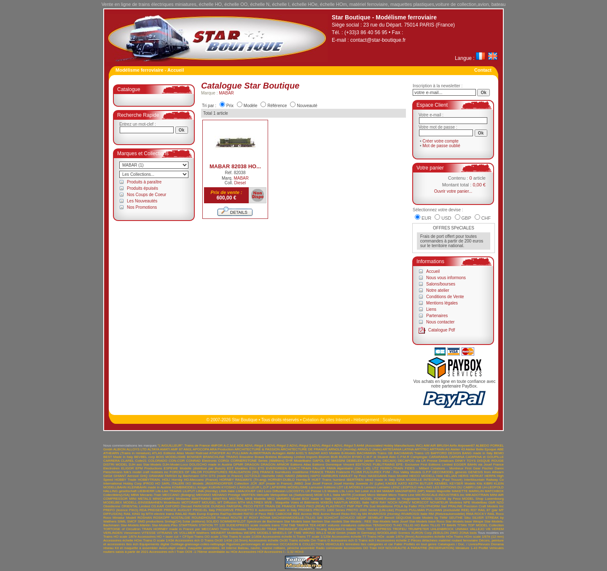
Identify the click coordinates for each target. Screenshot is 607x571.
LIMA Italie (227, 491)
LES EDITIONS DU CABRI (453, 487)
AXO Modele (330, 453)
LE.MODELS (353, 487)
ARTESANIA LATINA (398, 449)
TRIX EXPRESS (378, 529)
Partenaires (437, 315)
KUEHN (214, 487)
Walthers (202, 533)
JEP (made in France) (275, 483)
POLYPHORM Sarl (433, 506)
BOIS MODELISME (170, 457)
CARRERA (111, 461)
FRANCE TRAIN (322, 472)
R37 (473, 510)
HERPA (490, 476)
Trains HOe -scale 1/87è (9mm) (390, 537)
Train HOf (376, 548)
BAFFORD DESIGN (446, 453)
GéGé (107, 476)
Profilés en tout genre (420, 544)
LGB (478, 487)
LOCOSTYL (295, 491)
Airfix (453, 445)
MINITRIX (219, 499)
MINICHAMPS (163, 499)
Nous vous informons (446, 277)
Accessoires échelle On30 (268, 540)
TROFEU (399, 529)
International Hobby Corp (122, 483)
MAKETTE (460, 491)
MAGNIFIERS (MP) (410, 491)
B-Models (348, 453)
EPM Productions (148, 468)
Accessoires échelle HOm (122, 540)
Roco (500, 514)
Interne (231, 548)
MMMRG (283, 499)
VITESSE (148, 533)
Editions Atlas (300, 464)
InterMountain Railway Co (484, 480)
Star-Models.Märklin (135, 525)
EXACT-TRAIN (300, 468)
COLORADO (157, 461)
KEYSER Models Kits (465, 483)
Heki (439, 476)
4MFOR (217, 445)
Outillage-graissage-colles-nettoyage (197, 544)
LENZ (395, 487)
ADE (240, 445)
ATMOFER (217, 453)
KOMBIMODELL (184, 487)
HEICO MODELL (422, 476)
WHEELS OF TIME (286, 533)
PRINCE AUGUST (177, 510)
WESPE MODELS (257, 533)
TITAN (462, 525)
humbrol (339, 480)
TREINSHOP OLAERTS (296, 529)
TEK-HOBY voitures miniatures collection (340, 525)
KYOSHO (228, 487)
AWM (291, 453)
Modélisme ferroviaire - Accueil (149, 70)
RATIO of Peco (255, 514)
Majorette (444, 491)
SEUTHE (455, 518)
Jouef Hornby (344, 483)
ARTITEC (421, 449)
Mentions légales (442, 303)
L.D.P (265, 487)
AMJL (187, 449)
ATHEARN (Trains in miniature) (127, 453)
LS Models (330, 491)
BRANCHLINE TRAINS (221, 457)
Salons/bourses (440, 284)
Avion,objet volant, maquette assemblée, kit (192, 548)
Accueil (433, 271)
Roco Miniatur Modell (119, 518)
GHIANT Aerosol (126, 476)
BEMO (499, 453)
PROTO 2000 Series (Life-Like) (370, 510)
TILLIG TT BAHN (443, 525)
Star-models (333, 521)
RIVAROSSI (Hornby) (384, 514)
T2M (284, 525)
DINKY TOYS (465, 461)
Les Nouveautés (142, 201)
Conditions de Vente (445, 296)
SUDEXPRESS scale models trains (252, 525)
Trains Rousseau (233, 529)
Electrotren (111, 468)
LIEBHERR (145, 491)
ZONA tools (468, 533)
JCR (253, 483)
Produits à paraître (144, 182)
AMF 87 (177, 449)
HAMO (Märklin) (297, 476)
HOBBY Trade (126, 480)
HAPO (315, 476)
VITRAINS (164, 533)
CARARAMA (438, 457)
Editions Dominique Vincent (333, 464)
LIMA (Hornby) (207, 491)
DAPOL (318, 461)
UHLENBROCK (442, 529)
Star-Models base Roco (427, 521)
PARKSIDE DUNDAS (209, 506)
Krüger (203, 487)
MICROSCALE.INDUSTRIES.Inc (439, 495)
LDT (340, 487)
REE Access (302, 514)
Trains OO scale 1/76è (211, 537)
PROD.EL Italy (204, 510)
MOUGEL (209, 502)
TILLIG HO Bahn (416, 525)
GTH (203, 476)
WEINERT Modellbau (226, 533)
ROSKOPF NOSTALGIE (172, 518)
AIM (427, 445)
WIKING (309, 533)
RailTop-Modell (231, 514)
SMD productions (151, 521)
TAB (292, 525)
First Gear (473, 468)
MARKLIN (476, 491)
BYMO (357, 457)
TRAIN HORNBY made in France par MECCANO (180, 529)
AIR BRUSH (439, 445)
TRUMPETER (418, 529)
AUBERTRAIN (260, 453)
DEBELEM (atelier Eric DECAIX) (371, 461)
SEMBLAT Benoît (381, 518)
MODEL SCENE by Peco (440, 499)
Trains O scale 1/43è (158, 540)
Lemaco (370, 487)
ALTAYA (153, 449)
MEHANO (203, 495)
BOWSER (194, 457)
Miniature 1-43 (467, 548)
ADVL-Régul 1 (255, 445)
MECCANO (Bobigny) (178, 495)
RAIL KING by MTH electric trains (149, 514)
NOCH (392, 502)
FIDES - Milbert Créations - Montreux (434, 468)
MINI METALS (140, 499)
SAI (319, 518)
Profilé (483, 548)
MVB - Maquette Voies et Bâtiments (291, 502)
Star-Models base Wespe (464, 521)
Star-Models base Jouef (390, 521)
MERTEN (249, 495)
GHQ (144, 476)
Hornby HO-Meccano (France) (195, 480)
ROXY (254, 518)
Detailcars (446, 461)
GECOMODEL (443, 472)
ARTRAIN (437, 449)
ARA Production (222, 449)
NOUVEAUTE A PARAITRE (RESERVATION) (419, 548)
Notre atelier (437, 290)
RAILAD (181, 514)
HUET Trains (321, 480)
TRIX (361, 529)
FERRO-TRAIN (391, 468)
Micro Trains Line (401, 495)
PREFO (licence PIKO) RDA (124, 510)
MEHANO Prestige (226, 495)
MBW (135, 495)
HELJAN (450, 476)
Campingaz (419, 457)
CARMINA (456, 457)
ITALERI (178, 483)
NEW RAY (378, 502)
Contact (483, 70)
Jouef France (322, 483)
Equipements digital (154, 544)
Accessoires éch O (189, 540)
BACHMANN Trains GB (375, 453)
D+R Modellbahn (299, 461)
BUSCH (345, 457)
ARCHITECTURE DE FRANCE (304, 449)
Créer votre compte (440, 141)
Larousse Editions (322, 487)
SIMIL (122, 521)
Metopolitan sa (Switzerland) (291, 495)
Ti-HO (397, 525)
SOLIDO (212, 521)
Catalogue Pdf (441, 330)
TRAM (272, 529)
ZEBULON (441, 533)
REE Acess (321, 514)
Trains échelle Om (302, 540)
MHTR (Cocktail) (353, 495)
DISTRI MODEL (115, 464)
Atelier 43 (458, 449)
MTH (241, 502)
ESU (252, 468)
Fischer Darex (493, 468)
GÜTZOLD (252, 476)
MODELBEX (112, 502)
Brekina (271, 457)
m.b (373, 491)
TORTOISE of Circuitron (121, 529)
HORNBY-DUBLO (281, 480)
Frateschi (343, 472)
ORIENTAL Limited (135, 506)
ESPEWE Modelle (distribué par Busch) (194, 468)
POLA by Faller (405, 506)
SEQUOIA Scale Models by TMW (422, 518)
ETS (261, 468)
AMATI (165, 449)
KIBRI (488, 483)
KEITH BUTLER (420, 483)
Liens (431, 309)
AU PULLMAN (237, 453)
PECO (248, 506)
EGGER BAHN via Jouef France (479, 464)
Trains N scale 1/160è (245, 537)
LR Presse (314, 491)
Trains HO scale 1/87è (120, 537)
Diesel (240, 182)
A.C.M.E (229, 445)
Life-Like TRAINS (169, 491)
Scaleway (392, 419)
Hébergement (366, 419)
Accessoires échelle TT (349, 537)
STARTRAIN (188, 525)
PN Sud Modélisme (378, 506)
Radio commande (329, 548)
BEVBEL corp (144, 457)
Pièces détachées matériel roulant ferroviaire (444, 540)
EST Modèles (237, 468)
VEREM (498, 529)
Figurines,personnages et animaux (252, 544)
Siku (467, 518)
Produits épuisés (142, 188)
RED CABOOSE (279, 514)
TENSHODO (382, 525)
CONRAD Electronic (201, 461)
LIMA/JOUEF (245, 491)
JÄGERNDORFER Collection (227, 483)
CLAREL (127, 461)
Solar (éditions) (194, 521)
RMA (469, 514)
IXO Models (194, 483)
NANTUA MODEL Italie (351, 502)
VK (175, 533)
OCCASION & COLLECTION (302, 544)
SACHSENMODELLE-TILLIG (293, 518)
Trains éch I (367, 540)
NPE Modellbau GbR (479, 502)
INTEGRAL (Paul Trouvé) (443, 480)
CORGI (223, 461)
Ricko (345, 514)
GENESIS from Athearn (486, 472)
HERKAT (476, 476)
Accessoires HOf (250, 552)
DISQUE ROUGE (490, 461)
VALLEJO (477, 529)
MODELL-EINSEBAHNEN (142, 502)
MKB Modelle (255, 499)
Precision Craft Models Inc (484, 506)
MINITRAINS (201, 499)
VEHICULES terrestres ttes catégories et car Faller (364, 544)
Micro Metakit (377, 495)
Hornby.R (303, 480)
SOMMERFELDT (233, 521)
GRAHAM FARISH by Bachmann (174, 476)
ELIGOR (127, 468)
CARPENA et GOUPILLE (484, 457)
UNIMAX (461, 529)
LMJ (260, 491)
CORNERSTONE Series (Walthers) (258, 461)
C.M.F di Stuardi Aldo (379, 457)
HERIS (463, 476)
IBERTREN (354, 480)
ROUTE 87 (239, 518)
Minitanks (183, 499)
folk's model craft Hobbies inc (146, 472)
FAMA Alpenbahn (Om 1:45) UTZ (353, 468)
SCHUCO (347, 518)
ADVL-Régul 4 (322, 445)
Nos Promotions (142, 207)
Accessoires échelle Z (393, 540)
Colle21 (141, 461)
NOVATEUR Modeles (446, 502)
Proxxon (401, 510)
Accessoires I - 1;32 (279, 552)
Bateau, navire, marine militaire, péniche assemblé (276, 548)
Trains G (323, 540)
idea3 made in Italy (380, 480)
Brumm (324, 457)
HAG (279, 476)
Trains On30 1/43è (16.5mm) (226, 540)
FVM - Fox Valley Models (402, 472)
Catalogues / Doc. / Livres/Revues (464, 544)
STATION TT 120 (212, 525)
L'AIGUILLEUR (248, 487)
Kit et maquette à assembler (136, 548)
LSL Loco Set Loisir (354, 491)
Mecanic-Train (150, 495)
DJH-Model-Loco (175, 464)
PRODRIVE (225, 510)
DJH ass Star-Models (145, 464)
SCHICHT (331, 518)
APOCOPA (201, 449)
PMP (350, 506)
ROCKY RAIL (485, 514)
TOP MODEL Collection (486, 525)
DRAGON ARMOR (275, 464)
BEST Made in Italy (118, 457)
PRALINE (455, 506)
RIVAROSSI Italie (414, 514)
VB (488, 529)
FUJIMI (356, 472)
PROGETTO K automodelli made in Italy (266, 510)
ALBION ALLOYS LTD (130, 449)
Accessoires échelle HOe (434, 537)
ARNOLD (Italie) (369, 449)
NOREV (405, 502)
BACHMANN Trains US (411, 453)
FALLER (318, 468)
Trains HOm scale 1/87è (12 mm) (479, 537)
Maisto (431, 491)
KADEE (391, 483)
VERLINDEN (113, 533)
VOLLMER (187, 533)
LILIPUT (189, 491)
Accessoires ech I (162, 552)
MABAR (226, 93)
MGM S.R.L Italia (327, 495)
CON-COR (177, 461)
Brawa (259, 457)
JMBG (298, 483)
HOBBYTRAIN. (149, 480)
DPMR (239, 464)
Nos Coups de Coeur (146, 194)
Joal (308, 483)
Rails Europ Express (203, 514)
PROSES (305, 510)
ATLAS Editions (163, 453)
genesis (461, 472)
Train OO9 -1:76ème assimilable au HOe (207, 552)
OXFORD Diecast (178, 506)
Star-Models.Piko (164, 525)
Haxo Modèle (398, 476)
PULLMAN (417, 510)
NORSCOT (420, 502)
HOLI (166, 480)
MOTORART (190, 502)
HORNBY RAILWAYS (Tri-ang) (243, 480)
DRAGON (251, 464)
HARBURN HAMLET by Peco (343, 476)
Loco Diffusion (275, 491)
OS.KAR (157, 506)
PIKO (301, 506)
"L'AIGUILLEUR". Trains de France (184, 445)
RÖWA (265, 518)
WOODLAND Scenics (393, 533)
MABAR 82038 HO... (235, 166)
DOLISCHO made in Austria (210, 464)
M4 (378, 491)
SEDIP (361, 518)
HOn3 (299, 552)
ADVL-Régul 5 (345, 445)
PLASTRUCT (336, 506)
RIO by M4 (359, 514)
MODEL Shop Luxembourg (483, 499)
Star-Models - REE (357, 521)
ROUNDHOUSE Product (210, 518)
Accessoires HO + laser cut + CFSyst (165, 537)
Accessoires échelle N (278, 537)
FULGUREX (372, 472)
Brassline (246, 457)
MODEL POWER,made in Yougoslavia (390, 499)
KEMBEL (441, 483)
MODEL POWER (346, 499)
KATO (402, 483)
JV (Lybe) (376, 483)
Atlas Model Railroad (192, 453)
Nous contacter (440, 322)
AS (447, 449)
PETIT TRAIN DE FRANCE (275, 506)
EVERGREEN (276, 468)
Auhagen (278, 453)
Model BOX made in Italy (311, 499)
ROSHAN (144, 518)
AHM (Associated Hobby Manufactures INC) (390, 445)
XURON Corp (421, 533)
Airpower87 (466, 445)
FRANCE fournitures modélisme (284, 472)
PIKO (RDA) (315, 506)
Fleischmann (112, 472)
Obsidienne (111, 506)
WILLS (321, 533)
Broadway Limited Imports (297, 457)
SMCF (132, 521)
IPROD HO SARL (156, 483)
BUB (334, 457)
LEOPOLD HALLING (416, 487)
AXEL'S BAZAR (308, 453)
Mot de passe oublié (441, 145)
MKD (271, 499)
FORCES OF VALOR (185, 472)
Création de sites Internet (326, 419)
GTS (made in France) (226, 476)
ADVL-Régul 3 (300, 445)
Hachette (268, 476)
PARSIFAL (234, 506)
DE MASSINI (335, 461)
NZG (500, 502)
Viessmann (132, 533)
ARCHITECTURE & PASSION (257, 449)
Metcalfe (263, 495)
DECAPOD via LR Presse (417, 461)
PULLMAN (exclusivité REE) (447, 510)
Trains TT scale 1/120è (313, 537)
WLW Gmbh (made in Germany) (352, 533)
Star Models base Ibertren (303, 521)
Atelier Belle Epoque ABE (485, 449)
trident (350, 529)
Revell (335, 514)
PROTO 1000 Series (329, 510)
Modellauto (172, 502)
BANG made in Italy (477, 453)
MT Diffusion (227, 502)
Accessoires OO (356, 548)
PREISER (155, 510)
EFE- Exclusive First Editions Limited (424, 464)
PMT (359, 506)
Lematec (383, 487)
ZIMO (454, 533)
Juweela (361, 483)
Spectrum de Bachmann (265, 521)
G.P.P (426, 472)
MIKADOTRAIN (477, 495)
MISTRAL (236, 499)
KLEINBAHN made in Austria (149, 487)
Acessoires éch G (344, 540)
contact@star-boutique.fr (378, 40)
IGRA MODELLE (409, 480)
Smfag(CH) (172, 521)
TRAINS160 (256, 529)
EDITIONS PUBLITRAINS (375, 464)
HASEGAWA (377, 476)
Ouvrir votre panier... (453, 191)
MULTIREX (255, 502)
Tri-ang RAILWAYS (330, 529)
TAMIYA (302, 525)
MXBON (326, 502)
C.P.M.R (403, 457)
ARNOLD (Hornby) (342, 449)
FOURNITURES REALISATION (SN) (231, 472)
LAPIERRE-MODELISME (289, 487)
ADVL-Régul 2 (277, 445)
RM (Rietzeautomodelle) (447, 514)
